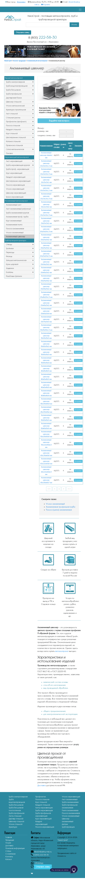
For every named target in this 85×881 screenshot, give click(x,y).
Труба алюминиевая (70, 802)
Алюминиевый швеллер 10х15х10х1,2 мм (46, 188)
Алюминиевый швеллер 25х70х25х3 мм (46, 319)
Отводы (9, 244)
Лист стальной (12, 114)
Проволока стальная (14, 145)
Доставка (42, 785)
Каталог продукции (19, 61)
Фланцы (9, 256)
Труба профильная (14, 94)
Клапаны (9, 272)
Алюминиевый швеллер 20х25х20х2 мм (46, 245)
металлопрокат (62, 651)
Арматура (13, 827)
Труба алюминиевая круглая (17, 213)
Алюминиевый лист (13, 205)
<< (49, 489)
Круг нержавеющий (14, 173)
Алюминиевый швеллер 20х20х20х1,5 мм (46, 229)
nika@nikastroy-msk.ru (43, 852)
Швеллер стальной (13, 102)
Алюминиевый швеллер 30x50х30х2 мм (46, 344)
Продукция (9, 840)
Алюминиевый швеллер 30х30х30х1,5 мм (46, 327)
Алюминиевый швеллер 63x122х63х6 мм (46, 461)
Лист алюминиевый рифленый (18, 209)
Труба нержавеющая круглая (18, 165)
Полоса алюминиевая (15, 229)
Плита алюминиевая (70, 810)
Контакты (9, 857)
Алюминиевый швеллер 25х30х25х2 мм (46, 286)
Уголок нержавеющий (15, 189)
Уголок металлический (15, 106)
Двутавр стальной (16, 819)
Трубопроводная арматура (15, 240)
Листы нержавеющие (44, 808)
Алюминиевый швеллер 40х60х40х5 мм (46, 385)
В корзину (78, 155)
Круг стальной (12, 133)
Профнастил (40, 797)
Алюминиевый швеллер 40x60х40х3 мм (46, 376)
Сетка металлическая (15, 149)
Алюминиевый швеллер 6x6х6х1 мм (46, 155)
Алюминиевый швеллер (15, 237)
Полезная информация (15, 848)
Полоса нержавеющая (15, 185)
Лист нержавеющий (14, 161)
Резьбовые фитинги (14, 276)
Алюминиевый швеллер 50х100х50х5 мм (46, 434)
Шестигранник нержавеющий (18, 181)
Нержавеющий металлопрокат (17, 157)
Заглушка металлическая (16, 260)
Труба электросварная (15, 82)
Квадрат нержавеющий (15, 177)
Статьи (8, 851)
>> (69, 489)
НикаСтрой (8, 61)
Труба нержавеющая (44, 810)
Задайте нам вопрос (59, 120)
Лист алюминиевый (69, 799)
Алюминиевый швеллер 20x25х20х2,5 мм (46, 253)
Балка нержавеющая (14, 197)
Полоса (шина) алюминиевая (59, 510)
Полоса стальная (13, 126)
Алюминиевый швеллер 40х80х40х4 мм (46, 393)
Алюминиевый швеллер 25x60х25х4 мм (46, 311)
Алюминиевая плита (14, 225)
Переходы (10, 252)
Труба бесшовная (13, 90)
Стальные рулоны (13, 118)
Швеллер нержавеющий (16, 193)
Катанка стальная (13, 141)
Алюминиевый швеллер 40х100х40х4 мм (46, 401)
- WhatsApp (37, 863)
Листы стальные (15, 816)
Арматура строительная (16, 110)
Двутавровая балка (14, 98)
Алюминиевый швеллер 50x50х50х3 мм (46, 417)
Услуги (8, 843)
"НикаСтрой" (62, 840)
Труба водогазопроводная (16, 86)
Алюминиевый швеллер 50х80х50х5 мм (46, 426)
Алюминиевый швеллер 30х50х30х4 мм (46, 360)
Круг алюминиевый (13, 221)
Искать (74, 25)
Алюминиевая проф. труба (17, 217)
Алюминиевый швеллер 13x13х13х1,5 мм (46, 196)
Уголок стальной (15, 824)
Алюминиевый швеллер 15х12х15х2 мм (46, 204)
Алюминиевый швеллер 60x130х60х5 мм (46, 453)
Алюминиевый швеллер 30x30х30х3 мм (46, 335)
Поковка (9, 153)
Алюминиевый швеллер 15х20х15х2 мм (46, 220)
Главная (8, 837)
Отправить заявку (22, 32)
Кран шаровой (12, 264)
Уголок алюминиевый (14, 233)
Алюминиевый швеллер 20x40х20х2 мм (46, 270)
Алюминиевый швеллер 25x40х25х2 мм (46, 303)
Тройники (10, 248)
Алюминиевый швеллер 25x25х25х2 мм (46, 278)
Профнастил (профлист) (16, 122)
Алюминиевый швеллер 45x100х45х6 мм (46, 409)
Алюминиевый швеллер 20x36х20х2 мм (46, 262)
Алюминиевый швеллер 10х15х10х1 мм (46, 180)
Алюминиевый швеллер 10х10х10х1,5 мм (46, 171)
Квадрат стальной (13, 129)
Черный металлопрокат (14, 78)
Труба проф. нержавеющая (17, 169)
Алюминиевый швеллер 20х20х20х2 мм (46, 237)
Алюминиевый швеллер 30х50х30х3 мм (46, 352)
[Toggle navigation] (80, 9)
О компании (10, 854)
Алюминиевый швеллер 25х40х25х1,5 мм (46, 294)
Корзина (45, 5)
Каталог (8, 859)
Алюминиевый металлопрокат (37, 61)
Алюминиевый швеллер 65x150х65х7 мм (46, 480)
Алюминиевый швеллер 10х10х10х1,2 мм (46, 163)
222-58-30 (42, 37)
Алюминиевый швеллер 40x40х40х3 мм (46, 368)
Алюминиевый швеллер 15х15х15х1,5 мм (46, 212)
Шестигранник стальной (16, 137)
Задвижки (10, 268)
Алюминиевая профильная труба (60, 507)
